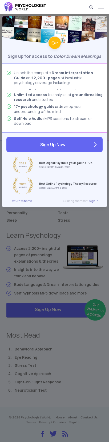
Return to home (21, 201)
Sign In (93, 201)
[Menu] (101, 7)
